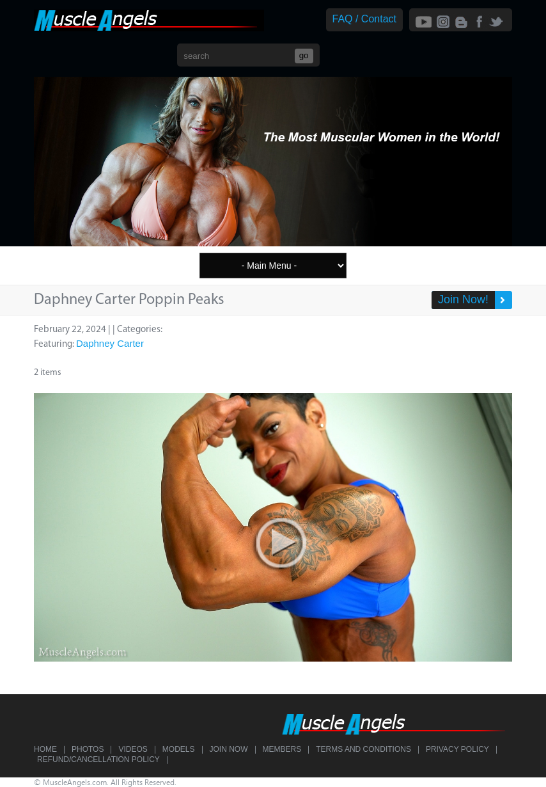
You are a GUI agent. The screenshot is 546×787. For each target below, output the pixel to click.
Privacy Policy (457, 749)
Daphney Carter (110, 343)
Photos (88, 749)
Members (282, 749)
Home (45, 749)
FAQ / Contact (364, 18)
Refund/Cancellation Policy (98, 759)
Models (178, 749)
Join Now (229, 749)
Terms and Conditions (363, 749)
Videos (132, 749)
